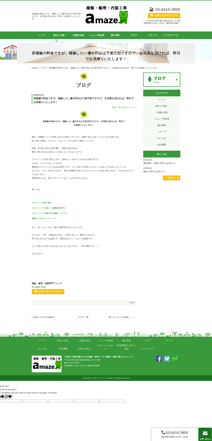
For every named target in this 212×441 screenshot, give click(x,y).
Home (35, 68)
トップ (41, 35)
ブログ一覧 (83, 317)
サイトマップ (147, 348)
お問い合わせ (84, 348)
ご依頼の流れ (78, 35)
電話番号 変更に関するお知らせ (159, 163)
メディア (152, 35)
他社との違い (59, 35)
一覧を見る (171, 178)
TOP (174, 332)
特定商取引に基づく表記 (126, 347)
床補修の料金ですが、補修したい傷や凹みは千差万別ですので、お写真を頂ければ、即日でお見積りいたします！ (104, 68)
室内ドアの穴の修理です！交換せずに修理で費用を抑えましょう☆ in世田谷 (46, 317)
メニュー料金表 (96, 35)
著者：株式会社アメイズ (124, 107)
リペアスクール (170, 35)
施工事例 (115, 35)
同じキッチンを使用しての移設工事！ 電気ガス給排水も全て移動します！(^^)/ (121, 317)
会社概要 (161, 144)
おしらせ (161, 138)
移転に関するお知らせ (154, 171)
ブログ (134, 35)
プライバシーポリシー (105, 347)
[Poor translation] (8, 396)
